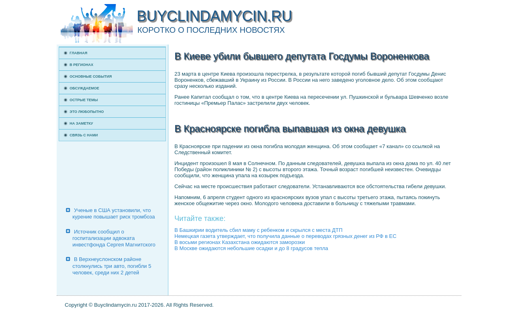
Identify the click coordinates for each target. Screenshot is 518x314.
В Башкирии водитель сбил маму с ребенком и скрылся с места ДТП (258, 230)
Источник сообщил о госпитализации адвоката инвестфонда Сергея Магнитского (113, 238)
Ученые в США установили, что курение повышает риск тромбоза (113, 213)
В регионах (81, 65)
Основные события (91, 76)
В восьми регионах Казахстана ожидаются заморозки (239, 242)
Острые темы (84, 100)
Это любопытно (87, 112)
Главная (78, 53)
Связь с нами (84, 135)
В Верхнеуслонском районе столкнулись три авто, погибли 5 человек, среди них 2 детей (111, 266)
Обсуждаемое (84, 88)
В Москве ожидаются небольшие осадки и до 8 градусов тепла (251, 248)
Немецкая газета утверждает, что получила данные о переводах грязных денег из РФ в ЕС (285, 236)
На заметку (81, 123)
